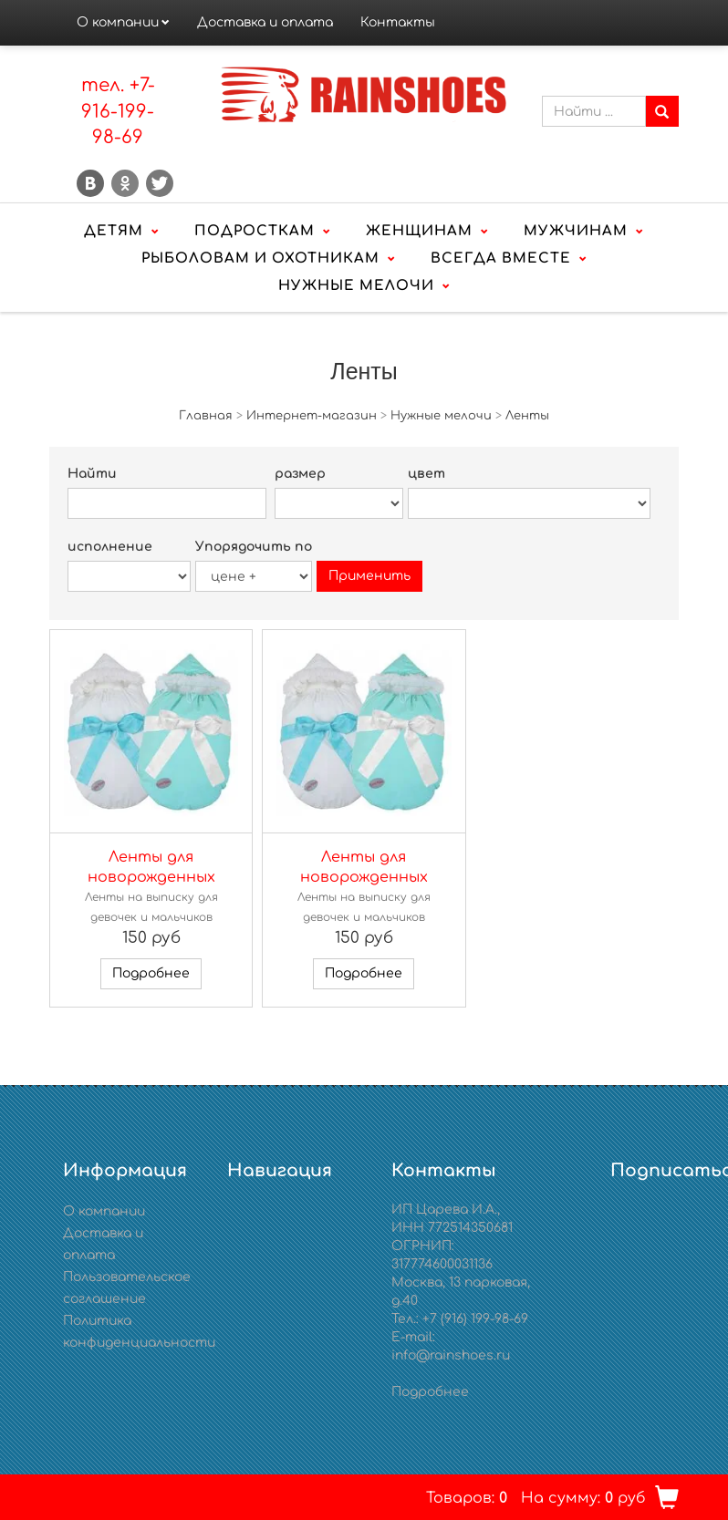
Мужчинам (576, 231)
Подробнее (151, 973)
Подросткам (254, 231)
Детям (113, 231)
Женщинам (419, 231)
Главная (206, 415)
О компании (118, 22)
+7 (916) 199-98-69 (475, 1319)
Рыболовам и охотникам (260, 258)
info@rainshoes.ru (450, 1355)
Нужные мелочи (356, 286)
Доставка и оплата (265, 22)
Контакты (397, 22)
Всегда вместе (501, 258)
